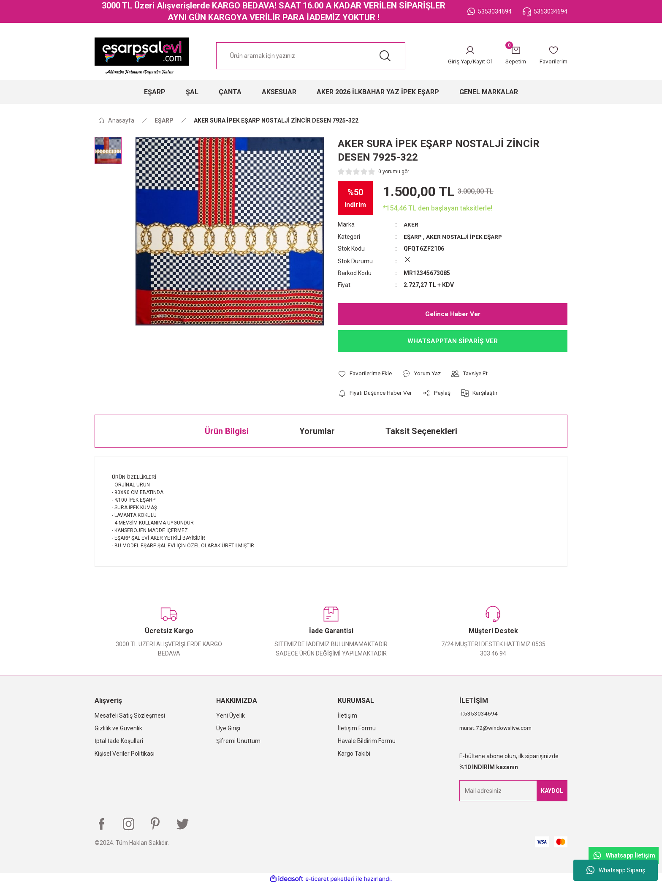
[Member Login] (465, 55)
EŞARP (413, 236)
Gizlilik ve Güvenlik (118, 727)
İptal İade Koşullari (119, 740)
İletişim (347, 715)
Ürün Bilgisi (227, 431)
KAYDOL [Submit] (552, 790)
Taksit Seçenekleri (421, 431)
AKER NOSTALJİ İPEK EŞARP (466, 236)
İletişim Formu (357, 727)
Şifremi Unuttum (238, 740)
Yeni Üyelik (230, 715)
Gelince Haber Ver (452, 313)
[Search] (310, 55)
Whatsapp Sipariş (615, 870)
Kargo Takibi (354, 753)
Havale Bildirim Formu (367, 740)
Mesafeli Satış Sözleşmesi (130, 715)
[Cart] (513, 55)
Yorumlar (317, 431)
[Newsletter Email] (513, 790)
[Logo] (142, 55)
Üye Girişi (228, 727)
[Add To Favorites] (366, 373)
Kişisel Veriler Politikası (125, 753)
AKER (411, 224)
